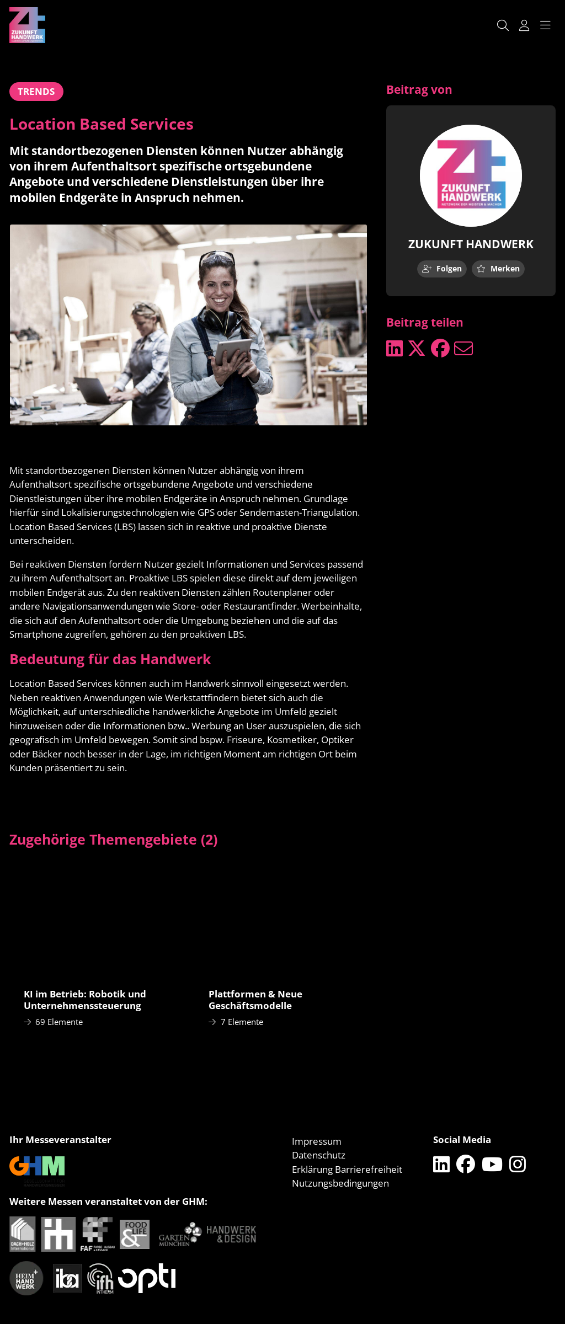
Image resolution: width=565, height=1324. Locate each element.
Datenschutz (318, 1155)
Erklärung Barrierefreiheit (347, 1169)
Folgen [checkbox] (442, 268)
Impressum (317, 1141)
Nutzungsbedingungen (340, 1183)
